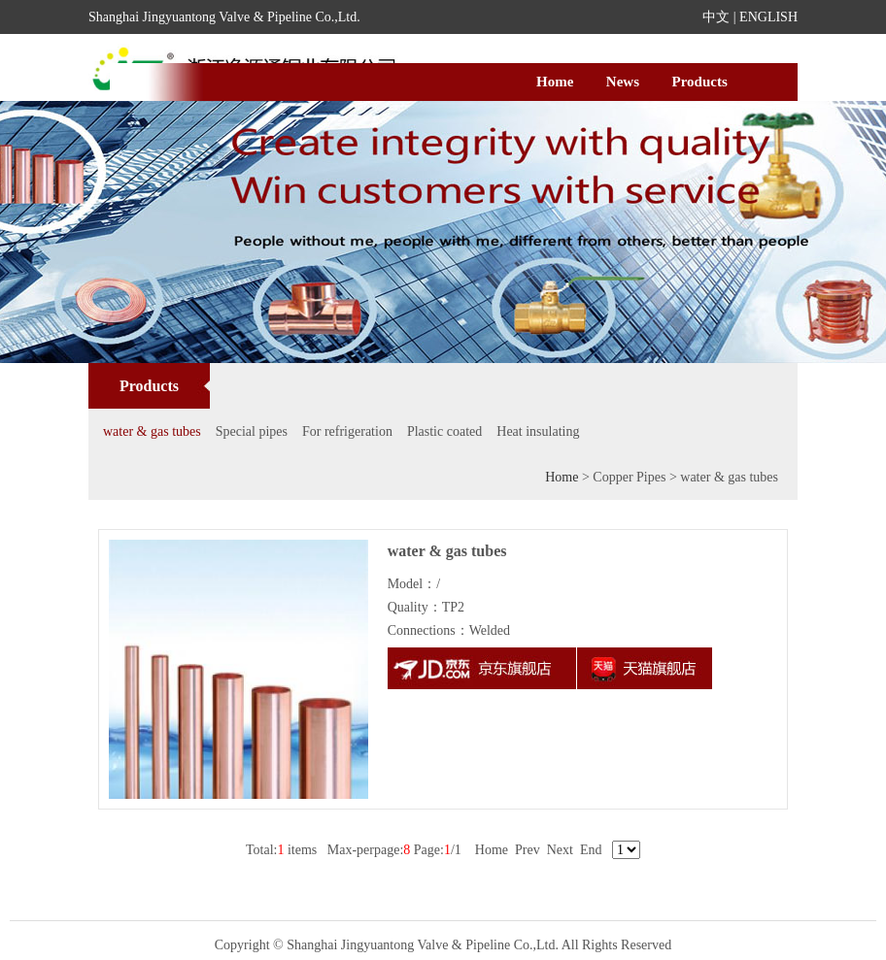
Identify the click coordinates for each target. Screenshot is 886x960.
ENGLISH (768, 17)
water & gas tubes (152, 431)
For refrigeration (347, 431)
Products (700, 81)
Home (554, 81)
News (622, 81)
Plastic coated (444, 431)
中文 (716, 17)
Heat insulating (537, 431)
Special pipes (252, 431)
